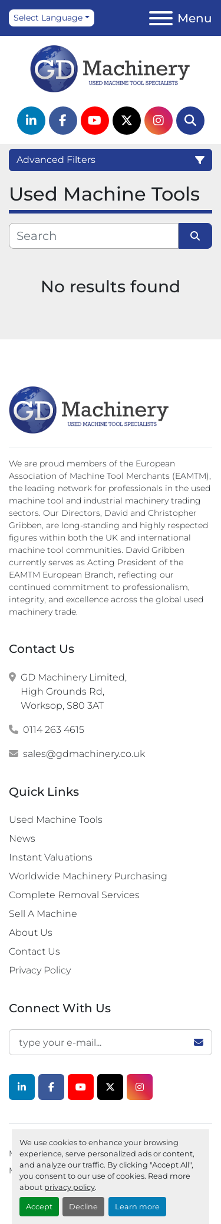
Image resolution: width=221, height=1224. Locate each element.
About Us (30, 932)
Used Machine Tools (56, 819)
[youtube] (95, 120)
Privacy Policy (40, 970)
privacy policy (69, 1187)
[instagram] (158, 120)
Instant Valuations (51, 857)
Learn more (137, 1206)
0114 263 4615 (53, 729)
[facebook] (63, 120)
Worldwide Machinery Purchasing (88, 876)
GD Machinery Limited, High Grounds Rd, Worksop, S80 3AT (74, 691)
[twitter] (127, 120)
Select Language (48, 17)
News (22, 838)
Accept (39, 1206)
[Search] (190, 120)
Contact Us (34, 951)
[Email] (110, 1042)
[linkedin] (31, 120)
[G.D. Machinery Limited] (89, 409)
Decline (83, 1206)
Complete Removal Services (74, 895)
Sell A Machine (43, 913)
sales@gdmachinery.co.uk (84, 753)
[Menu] (161, 18)
